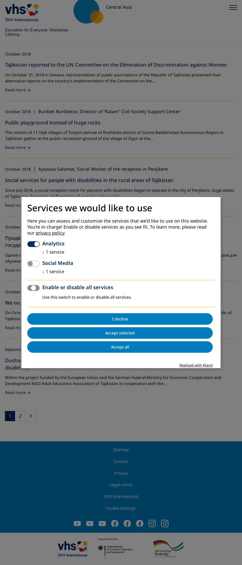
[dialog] (121, 282)
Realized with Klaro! (196, 365)
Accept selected (120, 333)
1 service (53, 252)
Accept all (120, 347)
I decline (120, 319)
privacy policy (50, 233)
